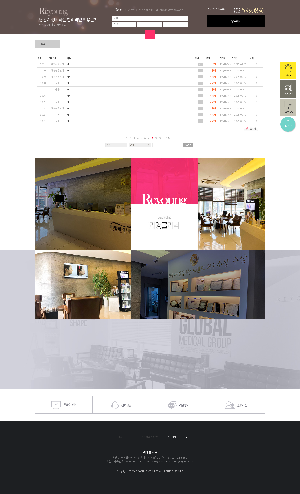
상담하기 (236, 21)
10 (160, 138)
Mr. (68, 64)
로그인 (44, 44)
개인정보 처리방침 (150, 437)
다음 (169, 138)
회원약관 (123, 437)
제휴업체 (171, 437)
